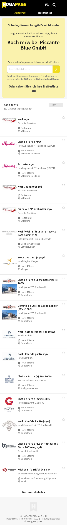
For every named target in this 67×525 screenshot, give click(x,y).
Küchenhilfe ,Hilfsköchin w (34, 469)
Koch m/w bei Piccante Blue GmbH (34, 45)
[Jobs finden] (54, 5)
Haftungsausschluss (50, 518)
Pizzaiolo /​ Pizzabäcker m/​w (35, 209)
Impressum (26, 518)
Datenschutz (12, 518)
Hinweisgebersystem (33, 521)
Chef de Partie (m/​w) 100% (34, 399)
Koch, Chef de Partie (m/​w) (34, 421)
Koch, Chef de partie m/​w (33, 354)
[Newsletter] (47, 5)
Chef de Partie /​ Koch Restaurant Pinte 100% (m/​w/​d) (38, 445)
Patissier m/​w (26, 164)
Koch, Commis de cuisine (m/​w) (36, 331)
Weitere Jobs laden (33, 492)
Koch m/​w (23, 119)
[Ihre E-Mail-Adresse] (30, 69)
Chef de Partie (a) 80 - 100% (35, 376)
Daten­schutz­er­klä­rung (47, 79)
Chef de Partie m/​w (29, 141)
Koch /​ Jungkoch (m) (30, 186)
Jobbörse (20, 12)
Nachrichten (45, 12)
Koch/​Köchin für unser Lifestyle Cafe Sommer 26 (37, 233)
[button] (61, 5)
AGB (26, 79)
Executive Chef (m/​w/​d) (32, 257)
